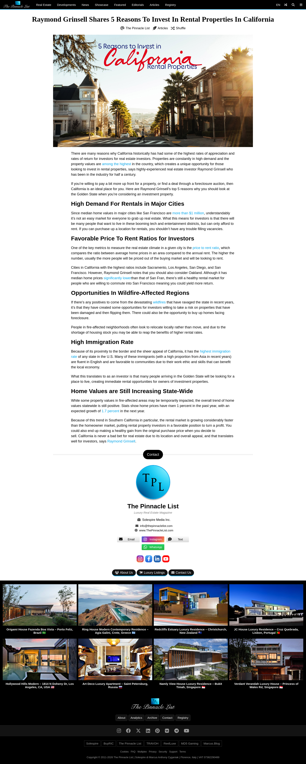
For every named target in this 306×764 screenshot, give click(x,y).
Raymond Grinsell (121, 441)
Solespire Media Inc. (156, 519)
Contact (167, 717)
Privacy (153, 751)
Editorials (138, 4)
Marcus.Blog (212, 743)
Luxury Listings (152, 572)
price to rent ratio (206, 248)
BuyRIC (109, 743)
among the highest (116, 164)
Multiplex (142, 751)
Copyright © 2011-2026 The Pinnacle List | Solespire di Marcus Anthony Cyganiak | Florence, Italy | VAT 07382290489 (153, 757)
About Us (124, 572)
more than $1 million (188, 213)
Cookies (124, 751)
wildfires (159, 302)
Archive (152, 717)
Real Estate (43, 4)
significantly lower (117, 278)
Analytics (136, 717)
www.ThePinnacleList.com (156, 530)
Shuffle (181, 28)
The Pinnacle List (138, 28)
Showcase (101, 4)
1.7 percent (110, 411)
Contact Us (181, 572)
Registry (170, 4)
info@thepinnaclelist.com (156, 525)
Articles (154, 4)
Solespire (92, 743)
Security (163, 751)
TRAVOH (152, 743)
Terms (182, 751)
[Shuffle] (285, 5)
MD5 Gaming (189, 743)
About (121, 717)
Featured (120, 4)
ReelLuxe (170, 743)
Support (173, 751)
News (85, 4)
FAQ (133, 751)
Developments (66, 4)
